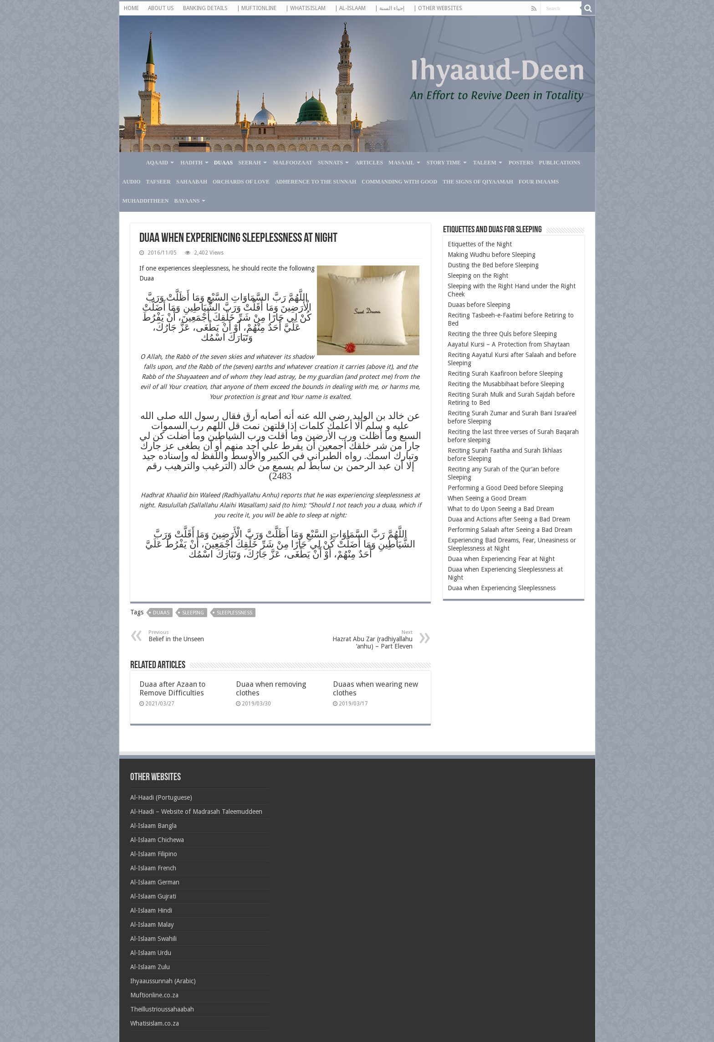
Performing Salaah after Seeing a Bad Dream (510, 529)
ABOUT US (161, 8)
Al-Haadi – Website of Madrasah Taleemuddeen (196, 811)
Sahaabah (191, 182)
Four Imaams (539, 182)
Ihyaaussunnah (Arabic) (163, 981)
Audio (131, 182)
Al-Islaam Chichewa (157, 839)
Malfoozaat (292, 162)
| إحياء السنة (389, 8)
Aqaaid (157, 162)
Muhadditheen (145, 201)
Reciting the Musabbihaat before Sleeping (506, 384)
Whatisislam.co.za (154, 1023)
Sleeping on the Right (478, 275)
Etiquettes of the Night (480, 244)
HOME (131, 8)
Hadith (191, 162)
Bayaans (187, 201)
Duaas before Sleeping (479, 304)
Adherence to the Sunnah (315, 182)
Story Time (444, 162)
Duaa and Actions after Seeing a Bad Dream (509, 519)
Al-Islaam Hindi (151, 910)
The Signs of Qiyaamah (478, 182)
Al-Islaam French (153, 868)
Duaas (223, 162)
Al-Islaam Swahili (153, 938)
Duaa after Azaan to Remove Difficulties (172, 688)
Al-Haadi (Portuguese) (161, 797)
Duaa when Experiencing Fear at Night (501, 558)
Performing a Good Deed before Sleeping (505, 487)
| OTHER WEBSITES (437, 8)
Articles (369, 162)
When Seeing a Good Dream (487, 498)
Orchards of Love (241, 182)
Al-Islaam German (154, 882)
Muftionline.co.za (154, 995)
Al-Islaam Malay (152, 924)
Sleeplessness (234, 613)
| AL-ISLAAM (350, 8)
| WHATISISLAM (306, 8)
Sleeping (193, 613)
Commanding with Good (399, 182)
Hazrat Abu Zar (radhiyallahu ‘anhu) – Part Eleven (366, 639)
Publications (559, 162)
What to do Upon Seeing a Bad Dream (501, 508)
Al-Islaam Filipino (153, 854)
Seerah (249, 162)
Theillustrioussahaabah (162, 1009)
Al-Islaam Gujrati (153, 896)
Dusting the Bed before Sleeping (493, 265)
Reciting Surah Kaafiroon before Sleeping (505, 373)
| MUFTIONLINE (256, 8)
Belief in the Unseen (195, 636)
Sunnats (330, 162)
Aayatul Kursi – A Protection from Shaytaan (509, 344)
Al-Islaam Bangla (153, 825)
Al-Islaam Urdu (150, 952)
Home (131, 161)
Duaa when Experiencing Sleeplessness (502, 588)
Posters (521, 162)
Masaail (401, 162)
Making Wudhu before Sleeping (492, 254)
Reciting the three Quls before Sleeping (502, 333)
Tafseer (158, 182)
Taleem (484, 162)
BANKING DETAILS (205, 8)
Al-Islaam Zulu (150, 966)
